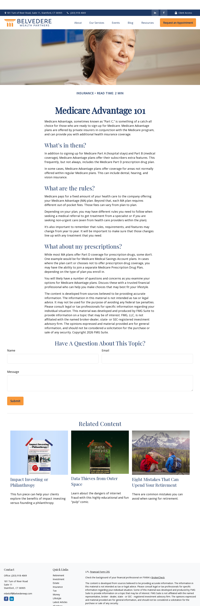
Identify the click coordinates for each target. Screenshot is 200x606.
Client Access (183, 3)
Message (13, 362)
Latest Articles (60, 592)
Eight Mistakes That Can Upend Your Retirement (155, 472)
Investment (58, 569)
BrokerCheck (158, 567)
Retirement (58, 565)
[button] (78, 13)
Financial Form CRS (100, 562)
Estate (56, 573)
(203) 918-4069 (76, 3)
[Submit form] (15, 391)
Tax (55, 581)
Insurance (58, 577)
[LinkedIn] (155, 3)
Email (105, 341)
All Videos (58, 596)
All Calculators (60, 600)
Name (11, 341)
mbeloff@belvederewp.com (18, 583)
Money (56, 584)
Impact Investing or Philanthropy (29, 472)
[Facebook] (163, 3)
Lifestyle (57, 588)
